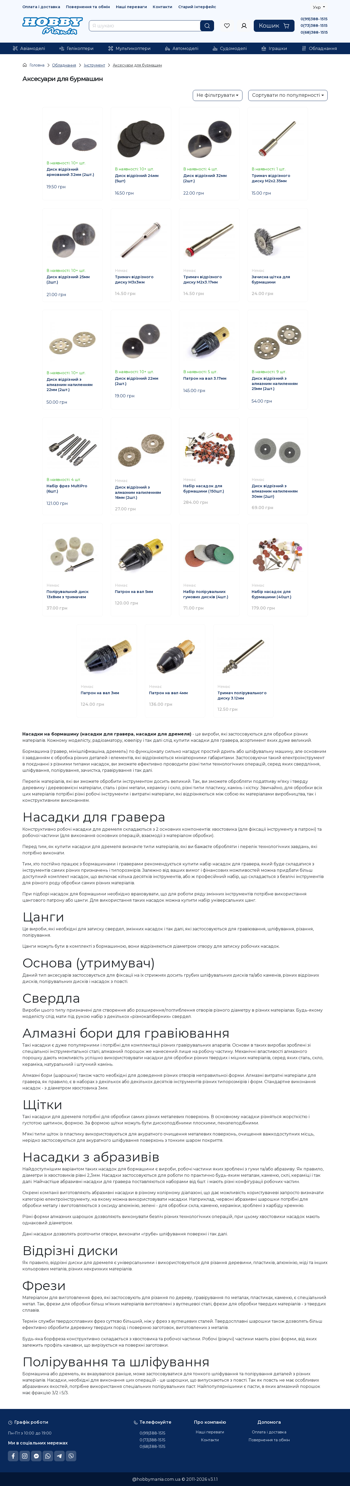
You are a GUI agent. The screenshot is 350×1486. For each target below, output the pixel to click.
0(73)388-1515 (314, 25)
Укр (317, 7)
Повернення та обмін (88, 6)
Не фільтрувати (216, 95)
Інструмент (94, 65)
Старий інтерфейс (197, 6)
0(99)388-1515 (314, 19)
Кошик (274, 25)
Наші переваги (131, 6)
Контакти (162, 6)
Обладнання (64, 65)
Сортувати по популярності (286, 95)
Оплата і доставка (41, 6)
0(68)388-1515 (314, 32)
